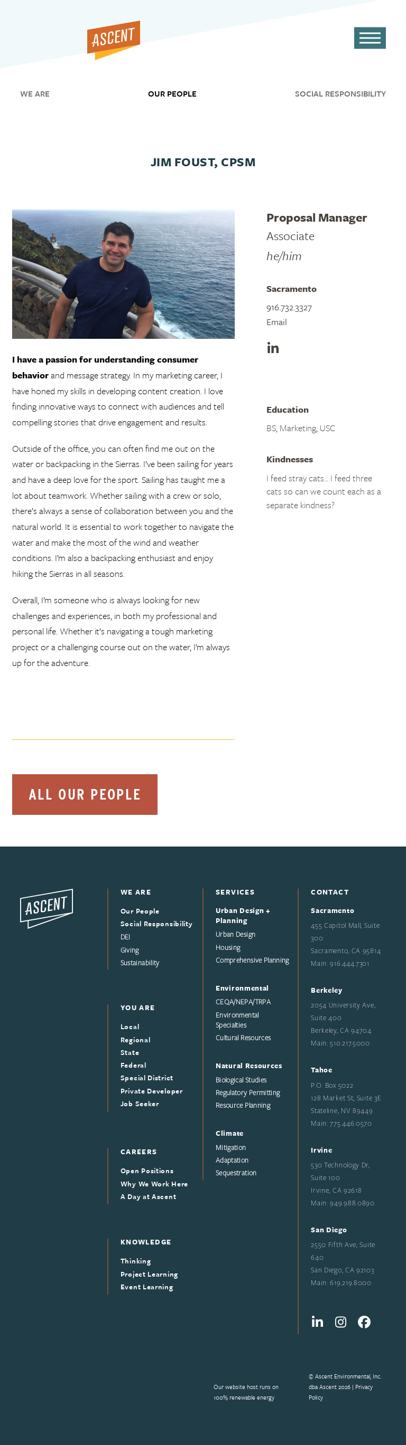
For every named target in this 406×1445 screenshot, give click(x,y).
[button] (370, 38)
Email (276, 321)
